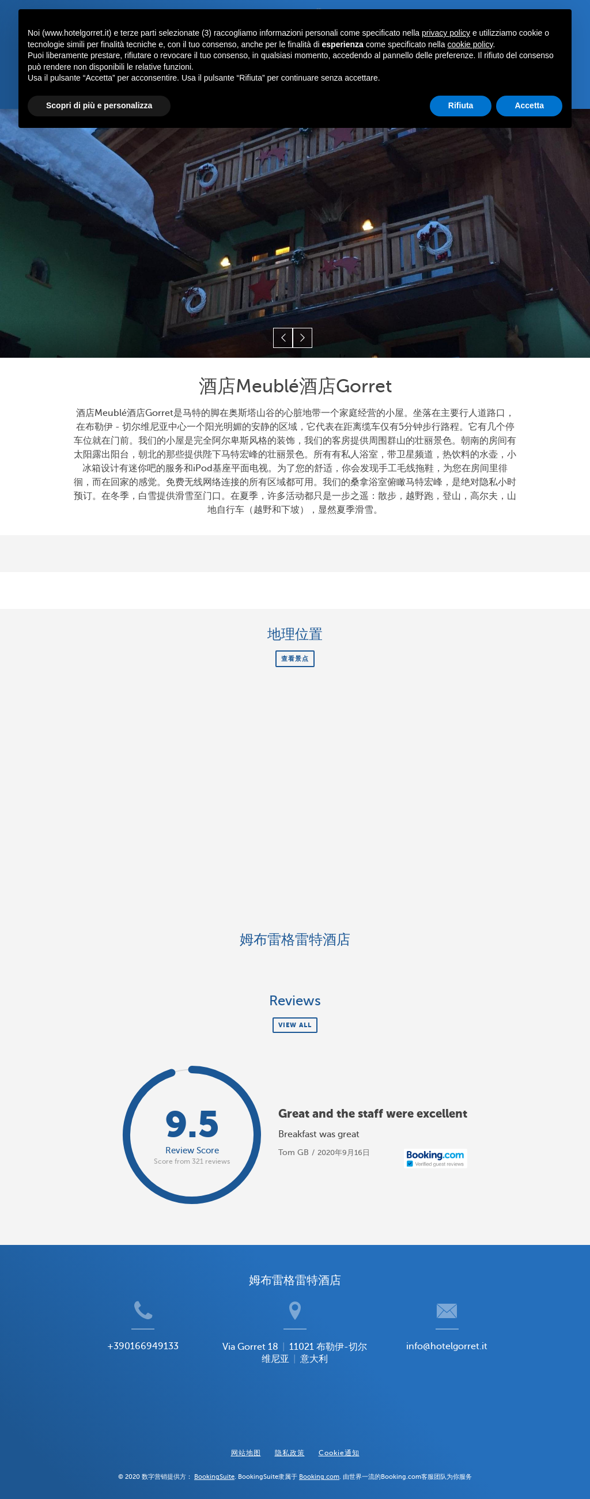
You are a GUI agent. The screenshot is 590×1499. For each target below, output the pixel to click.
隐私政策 (290, 1445)
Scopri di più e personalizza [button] (99, 105)
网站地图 (246, 1445)
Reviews (295, 1003)
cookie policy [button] (470, 44)
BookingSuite (214, 1469)
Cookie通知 (339, 1445)
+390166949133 (122, 1367)
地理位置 (295, 636)
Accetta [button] (529, 105)
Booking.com (319, 1469)
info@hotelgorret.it (467, 1367)
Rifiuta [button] (461, 105)
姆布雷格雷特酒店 (295, 941)
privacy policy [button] (446, 32)
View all (295, 1027)
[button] (284, 341)
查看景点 (295, 660)
